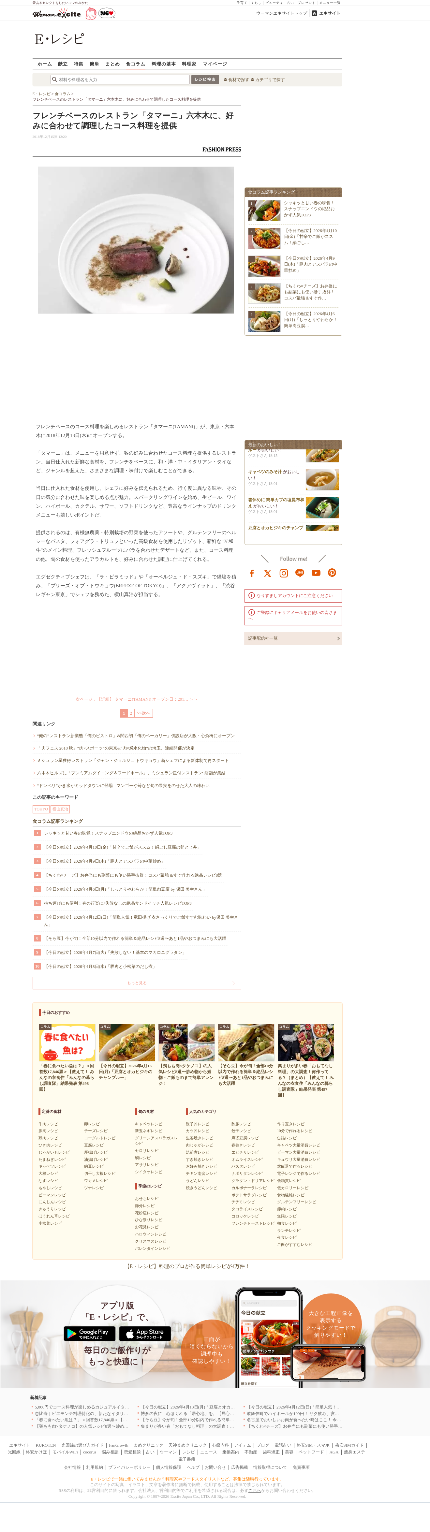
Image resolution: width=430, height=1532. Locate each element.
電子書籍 (186, 1459)
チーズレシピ (96, 1131)
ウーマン (168, 1452)
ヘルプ (193, 1467)
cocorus (89, 1452)
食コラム (135, 64)
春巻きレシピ (243, 1145)
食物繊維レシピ (290, 1195)
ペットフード (311, 1452)
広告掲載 (239, 1467)
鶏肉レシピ (48, 1138)
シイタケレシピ (148, 1172)
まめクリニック (148, 1445)
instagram (284, 572)
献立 (63, 64)
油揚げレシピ (96, 1159)
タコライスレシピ (247, 1209)
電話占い (282, 1445)
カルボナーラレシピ (249, 1188)
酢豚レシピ (241, 1124)
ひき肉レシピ (50, 1145)
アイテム (242, 1445)
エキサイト (329, 13)
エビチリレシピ (245, 1152)
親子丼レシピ (197, 1124)
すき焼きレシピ (199, 1159)
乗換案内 (230, 1452)
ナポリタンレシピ (247, 1173)
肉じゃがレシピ (199, 1145)
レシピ (188, 1452)
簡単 (94, 64)
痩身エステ (354, 1452)
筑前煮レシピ (197, 1152)
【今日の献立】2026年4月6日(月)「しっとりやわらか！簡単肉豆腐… (311, 319)
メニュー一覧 (330, 3)
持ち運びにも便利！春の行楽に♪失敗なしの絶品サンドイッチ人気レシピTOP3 (118, 903)
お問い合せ (215, 1467)
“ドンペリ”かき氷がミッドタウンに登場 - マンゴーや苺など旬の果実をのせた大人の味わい (123, 785)
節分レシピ (145, 1206)
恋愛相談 (132, 1452)
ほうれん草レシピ (54, 1216)
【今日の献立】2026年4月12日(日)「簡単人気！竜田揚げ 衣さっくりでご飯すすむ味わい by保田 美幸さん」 (141, 921)
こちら (254, 1490)
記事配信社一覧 (263, 638)
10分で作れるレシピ (294, 1131)
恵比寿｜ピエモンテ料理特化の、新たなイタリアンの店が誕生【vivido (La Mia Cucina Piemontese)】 (129, 1413)
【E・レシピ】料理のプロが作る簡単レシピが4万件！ (187, 1266)
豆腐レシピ (94, 1145)
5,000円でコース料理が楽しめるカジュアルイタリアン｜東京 (92, 1407)
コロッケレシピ (245, 1216)
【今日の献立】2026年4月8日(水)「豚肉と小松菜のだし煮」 (100, 966)
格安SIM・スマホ (313, 1445)
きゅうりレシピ (52, 1209)
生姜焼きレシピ (199, 1138)
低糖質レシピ (289, 1180)
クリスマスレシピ (150, 1241)
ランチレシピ (289, 1230)
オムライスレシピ (247, 1159)
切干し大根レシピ (99, 1173)
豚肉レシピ (48, 1131)
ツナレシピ (94, 1188)
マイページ (215, 64)
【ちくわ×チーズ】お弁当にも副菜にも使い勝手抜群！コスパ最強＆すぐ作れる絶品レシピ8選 (133, 875)
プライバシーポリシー (129, 1467)
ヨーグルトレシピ (99, 1138)
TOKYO (41, 809)
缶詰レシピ (287, 1138)
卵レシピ (92, 1124)
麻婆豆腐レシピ (245, 1138)
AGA (333, 1452)
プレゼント (307, 3)
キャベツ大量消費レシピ (298, 1145)
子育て (242, 3)
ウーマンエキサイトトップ (281, 13)
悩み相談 (110, 1452)
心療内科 (220, 1445)
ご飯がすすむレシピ (294, 1244)
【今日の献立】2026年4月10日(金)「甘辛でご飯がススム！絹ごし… (310, 236)
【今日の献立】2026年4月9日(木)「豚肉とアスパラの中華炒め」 (105, 861)
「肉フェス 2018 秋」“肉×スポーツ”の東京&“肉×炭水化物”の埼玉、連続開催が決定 (116, 748)
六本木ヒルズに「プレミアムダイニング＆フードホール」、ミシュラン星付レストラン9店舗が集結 (131, 772)
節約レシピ (287, 1209)
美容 (289, 1452)
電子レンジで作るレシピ (298, 1173)
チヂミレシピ (243, 1202)
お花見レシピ (146, 1227)
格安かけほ (36, 1452)
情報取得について (270, 1467)
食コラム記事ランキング (58, 821)
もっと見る (137, 983)
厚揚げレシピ (96, 1152)
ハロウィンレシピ (150, 1234)
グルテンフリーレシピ (296, 1202)
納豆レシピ (94, 1166)
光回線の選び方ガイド (82, 1445)
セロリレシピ (146, 1150)
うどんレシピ (197, 1180)
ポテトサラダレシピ (249, 1195)
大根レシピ (48, 1173)
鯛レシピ (143, 1158)
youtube (316, 572)
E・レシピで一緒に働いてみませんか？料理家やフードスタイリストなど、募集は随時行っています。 (187, 1479)
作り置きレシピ (290, 1124)
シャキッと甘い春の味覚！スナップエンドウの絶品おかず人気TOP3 (108, 833)
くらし (256, 3)
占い (290, 3)
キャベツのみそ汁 (265, 474)
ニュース (208, 1452)
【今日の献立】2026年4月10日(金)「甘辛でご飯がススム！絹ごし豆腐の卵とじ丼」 (122, 847)
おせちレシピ (146, 1198)
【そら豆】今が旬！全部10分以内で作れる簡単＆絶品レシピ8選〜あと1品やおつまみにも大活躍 (135, 938)
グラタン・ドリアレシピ (252, 1180)
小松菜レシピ (50, 1223)
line (300, 572)
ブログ (263, 1445)
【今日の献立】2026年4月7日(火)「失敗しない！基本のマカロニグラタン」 (115, 952)
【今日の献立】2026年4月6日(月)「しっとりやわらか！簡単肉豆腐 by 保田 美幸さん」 (125, 889)
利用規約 (94, 1467)
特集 (78, 64)
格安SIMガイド (349, 1445)
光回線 (14, 1452)
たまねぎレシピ (52, 1159)
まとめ (112, 64)
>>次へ (143, 713)
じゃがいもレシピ (54, 1152)
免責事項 (301, 1467)
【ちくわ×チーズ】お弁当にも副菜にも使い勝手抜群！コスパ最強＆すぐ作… (310, 292)
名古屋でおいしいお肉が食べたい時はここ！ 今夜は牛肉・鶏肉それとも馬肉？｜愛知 (328, 1419)
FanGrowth (118, 1445)
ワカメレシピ (96, 1180)
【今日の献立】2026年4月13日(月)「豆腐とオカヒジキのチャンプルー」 (209, 1407)
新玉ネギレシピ (148, 1131)
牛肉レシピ (48, 1124)
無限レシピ (287, 1216)
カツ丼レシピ (197, 1131)
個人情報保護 (168, 1467)
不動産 (251, 1452)
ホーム (44, 64)
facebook (252, 572)
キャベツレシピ (52, 1166)
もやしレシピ (50, 1188)
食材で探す (238, 79)
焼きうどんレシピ (201, 1188)
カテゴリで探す (270, 79)
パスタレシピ (243, 1166)
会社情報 (72, 1467)
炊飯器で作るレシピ (294, 1166)
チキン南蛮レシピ (201, 1173)
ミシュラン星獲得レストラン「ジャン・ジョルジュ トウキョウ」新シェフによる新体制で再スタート (133, 760)
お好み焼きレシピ (201, 1166)
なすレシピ (48, 1180)
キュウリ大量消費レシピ (298, 1159)
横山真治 (60, 809)
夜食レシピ (287, 1237)
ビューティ (274, 3)
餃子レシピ (241, 1131)
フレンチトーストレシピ (252, 1223)
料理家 (189, 64)
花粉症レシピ (146, 1213)
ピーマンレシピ (52, 1195)
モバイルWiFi (65, 1452)
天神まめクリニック (188, 1445)
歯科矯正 (271, 1452)
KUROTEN (46, 1445)
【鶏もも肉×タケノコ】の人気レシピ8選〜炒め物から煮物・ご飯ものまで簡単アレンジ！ (120, 1426)
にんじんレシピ (52, 1202)
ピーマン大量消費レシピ (298, 1152)
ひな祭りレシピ (148, 1220)
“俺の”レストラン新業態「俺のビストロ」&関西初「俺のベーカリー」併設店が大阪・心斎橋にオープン (136, 735)
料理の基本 (164, 64)
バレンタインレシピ (152, 1248)
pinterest (332, 572)
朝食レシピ (287, 1223)
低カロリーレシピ (292, 1188)
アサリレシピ (146, 1164)
